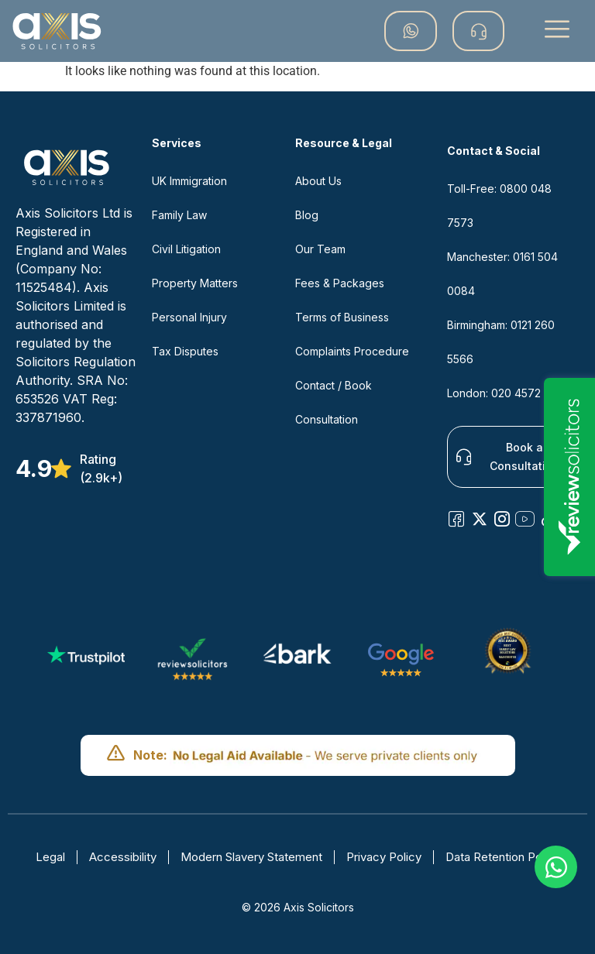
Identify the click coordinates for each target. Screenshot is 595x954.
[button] (557, 31)
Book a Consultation (508, 456)
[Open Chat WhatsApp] (556, 867)
